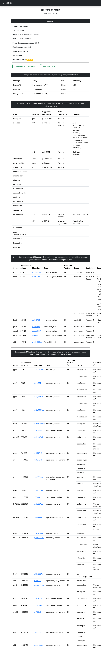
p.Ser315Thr (37, 320)
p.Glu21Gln (38, 369)
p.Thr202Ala (38, 574)
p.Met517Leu (39, 585)
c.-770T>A (36, 276)
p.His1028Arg (39, 423)
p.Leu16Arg (38, 645)
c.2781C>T (38, 605)
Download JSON (49, 66)
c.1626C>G (38, 430)
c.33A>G (37, 497)
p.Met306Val (37, 331)
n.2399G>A (38, 477)
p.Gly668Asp (39, 410)
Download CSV (19, 66)
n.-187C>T (38, 460)
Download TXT (33, 66)
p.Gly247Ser (38, 396)
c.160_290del (37, 342)
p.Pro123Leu (39, 538)
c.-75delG (37, 612)
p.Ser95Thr (38, 383)
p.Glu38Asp (38, 504)
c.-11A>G (35, 335)
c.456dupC (36, 327)
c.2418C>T (38, 598)
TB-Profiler (7, 2)
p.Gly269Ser (38, 533)
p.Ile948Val (38, 437)
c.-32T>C (37, 581)
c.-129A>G (38, 517)
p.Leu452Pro (37, 272)
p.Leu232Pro (39, 490)
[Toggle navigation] (98, 3)
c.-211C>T (38, 632)
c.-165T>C (38, 453)
